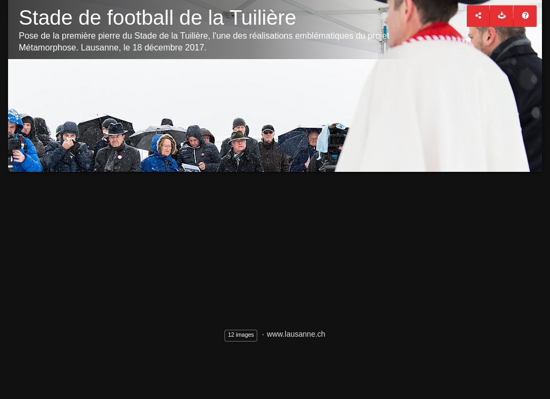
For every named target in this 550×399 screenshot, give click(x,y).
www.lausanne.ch (296, 334)
